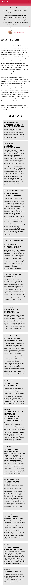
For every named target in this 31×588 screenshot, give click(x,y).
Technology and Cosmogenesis (19, 32)
